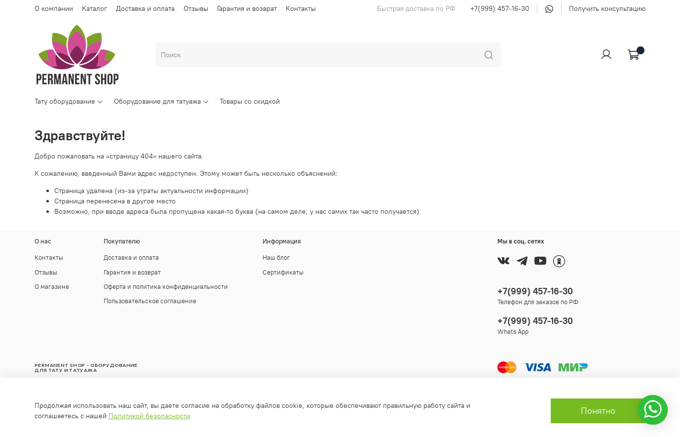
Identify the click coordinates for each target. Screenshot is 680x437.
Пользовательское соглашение (150, 301)
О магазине (52, 286)
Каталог (94, 8)
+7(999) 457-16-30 (499, 8)
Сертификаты (283, 272)
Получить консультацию (607, 8)
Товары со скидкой (250, 101)
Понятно (598, 410)
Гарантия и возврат (247, 8)
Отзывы (196, 8)
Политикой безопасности (149, 415)
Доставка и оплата (145, 8)
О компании (54, 8)
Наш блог (276, 257)
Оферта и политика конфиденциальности (166, 286)
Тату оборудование (69, 101)
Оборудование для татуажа (161, 101)
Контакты (301, 8)
